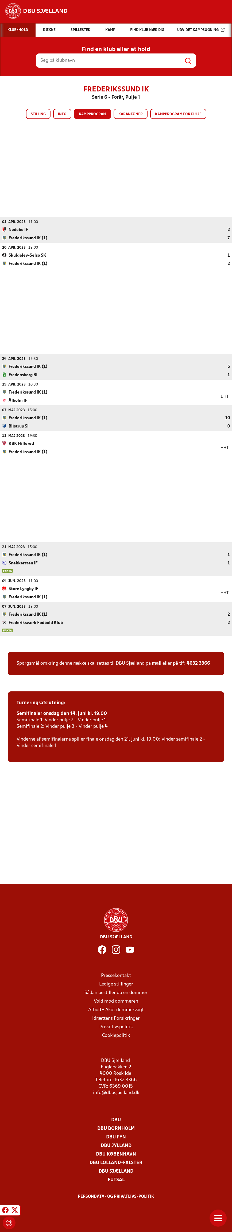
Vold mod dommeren (116, 1001)
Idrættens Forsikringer (116, 1018)
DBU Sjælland (116, 1171)
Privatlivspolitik (116, 1027)
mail (156, 663)
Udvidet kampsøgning (201, 30)
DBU (116, 1120)
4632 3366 (198, 663)
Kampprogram (92, 114)
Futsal (116, 1179)
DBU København (116, 1154)
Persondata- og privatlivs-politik (116, 1196)
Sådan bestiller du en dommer (116, 992)
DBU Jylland (116, 1145)
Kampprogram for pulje (178, 114)
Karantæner (130, 114)
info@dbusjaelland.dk (116, 1092)
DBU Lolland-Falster (116, 1162)
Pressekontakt (116, 975)
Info (62, 114)
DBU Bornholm (116, 1128)
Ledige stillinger (116, 984)
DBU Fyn (116, 1137)
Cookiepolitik (116, 1035)
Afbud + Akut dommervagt (116, 1009)
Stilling (38, 114)
